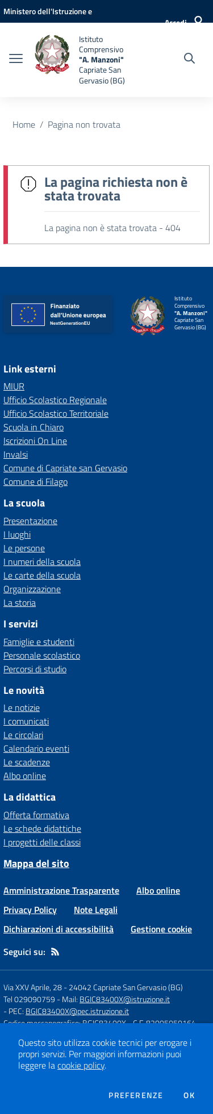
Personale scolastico (41, 655)
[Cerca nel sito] (189, 59)
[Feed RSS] (55, 952)
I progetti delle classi (42, 842)
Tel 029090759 (29, 999)
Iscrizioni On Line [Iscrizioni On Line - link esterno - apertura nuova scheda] (35, 440)
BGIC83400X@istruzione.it (125, 999)
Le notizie (21, 707)
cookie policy (81, 1065)
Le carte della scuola (42, 575)
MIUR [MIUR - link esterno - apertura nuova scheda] (13, 386)
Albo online (24, 775)
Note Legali (96, 909)
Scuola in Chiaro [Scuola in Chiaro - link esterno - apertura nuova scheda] (33, 427)
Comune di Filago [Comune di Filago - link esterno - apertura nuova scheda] (35, 481)
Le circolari (23, 735)
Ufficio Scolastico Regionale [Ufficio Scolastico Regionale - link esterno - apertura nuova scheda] (55, 400)
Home (23, 124)
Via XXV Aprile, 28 (32, 987)
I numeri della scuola (42, 561)
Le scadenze (26, 762)
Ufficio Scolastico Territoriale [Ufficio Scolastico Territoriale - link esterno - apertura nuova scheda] (55, 413)
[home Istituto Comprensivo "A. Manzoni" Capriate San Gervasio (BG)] (86, 60)
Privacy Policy (30, 909)
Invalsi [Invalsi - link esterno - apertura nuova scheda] (15, 454)
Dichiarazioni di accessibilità (58, 929)
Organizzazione (32, 589)
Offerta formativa (36, 815)
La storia (19, 602)
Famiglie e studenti (38, 641)
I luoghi (17, 534)
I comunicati (26, 721)
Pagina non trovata (84, 124)
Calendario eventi (36, 748)
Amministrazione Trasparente (61, 890)
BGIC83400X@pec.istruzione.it (77, 1011)
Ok (189, 1095)
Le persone (24, 548)
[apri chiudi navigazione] (16, 59)
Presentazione (30, 520)
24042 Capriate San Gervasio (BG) (126, 987)
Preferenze (135, 1095)
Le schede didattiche (42, 828)
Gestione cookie (161, 929)
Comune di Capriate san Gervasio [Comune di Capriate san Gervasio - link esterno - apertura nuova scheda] (65, 468)
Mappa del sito (36, 863)
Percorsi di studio (34, 669)
